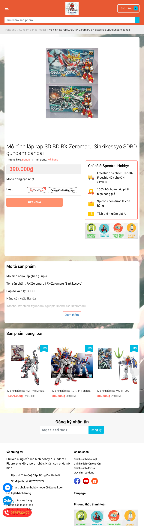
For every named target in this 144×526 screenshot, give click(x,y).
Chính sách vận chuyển (87, 463)
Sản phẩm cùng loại (24, 333)
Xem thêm (72, 315)
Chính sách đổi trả (84, 468)
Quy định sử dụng (84, 472)
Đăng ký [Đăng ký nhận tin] (96, 430)
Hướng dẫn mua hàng (19, 500)
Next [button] (135, 372)
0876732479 (36, 481)
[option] (27, 372)
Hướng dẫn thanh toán (19, 504)
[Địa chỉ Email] (72, 430)
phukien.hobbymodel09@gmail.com (42, 487)
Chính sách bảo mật (85, 459)
